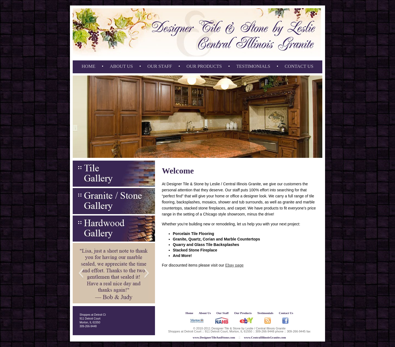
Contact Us (299, 66)
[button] (80, 273)
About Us (121, 66)
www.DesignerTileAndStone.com (214, 337)
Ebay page (234, 265)
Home (88, 66)
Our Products (204, 66)
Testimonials (253, 66)
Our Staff (159, 66)
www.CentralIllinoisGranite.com (265, 337)
